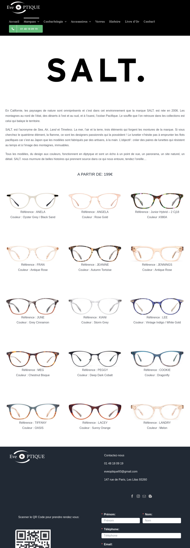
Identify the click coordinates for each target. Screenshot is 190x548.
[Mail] (144, 496)
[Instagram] (138, 496)
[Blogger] (150, 496)
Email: (108, 544)
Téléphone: (111, 529)
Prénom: (110, 514)
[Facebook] (132, 496)
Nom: (148, 514)
